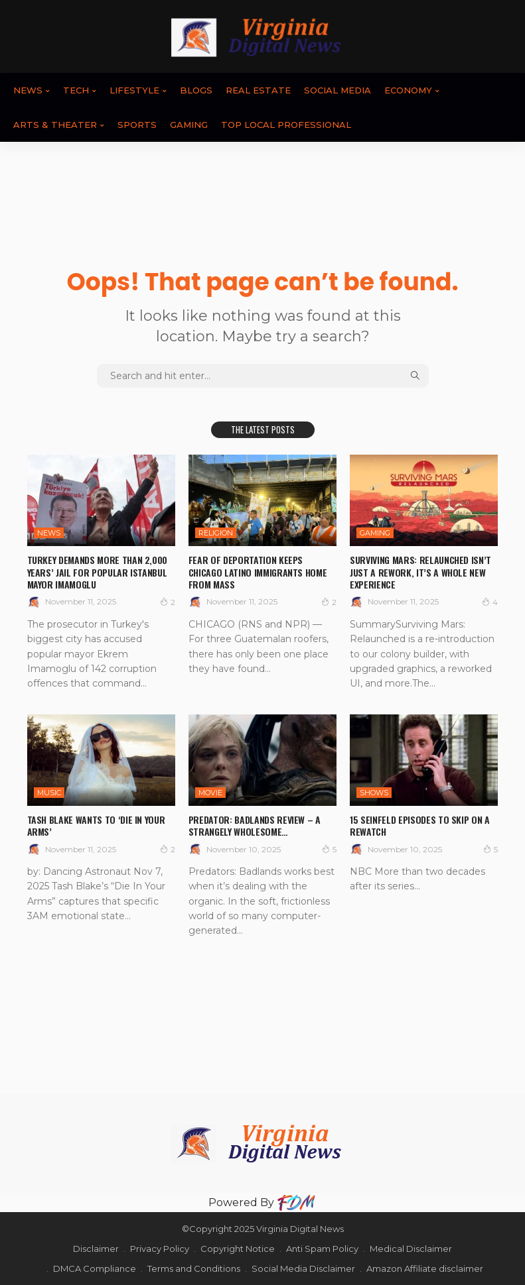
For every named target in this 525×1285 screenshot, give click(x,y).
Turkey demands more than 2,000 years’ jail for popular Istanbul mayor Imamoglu (97, 571)
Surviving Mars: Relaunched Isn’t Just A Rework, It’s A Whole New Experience (420, 571)
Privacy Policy (159, 1248)
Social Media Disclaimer (303, 1268)
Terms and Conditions (193, 1268)
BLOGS (196, 90)
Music (49, 792)
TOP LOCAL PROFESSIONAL (286, 124)
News (27, 90)
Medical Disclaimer (411, 1248)
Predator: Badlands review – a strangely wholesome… (254, 825)
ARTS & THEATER (55, 124)
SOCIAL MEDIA (337, 90)
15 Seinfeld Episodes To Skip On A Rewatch (419, 825)
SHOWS (374, 792)
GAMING (189, 124)
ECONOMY (408, 90)
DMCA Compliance (94, 1268)
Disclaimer (96, 1248)
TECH (76, 90)
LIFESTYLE (134, 90)
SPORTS (137, 124)
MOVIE (210, 792)
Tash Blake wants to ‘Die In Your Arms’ (96, 825)
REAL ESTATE (258, 90)
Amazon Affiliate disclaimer (424, 1268)
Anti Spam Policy (322, 1248)
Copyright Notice (237, 1248)
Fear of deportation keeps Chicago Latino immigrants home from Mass (257, 571)
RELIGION (215, 532)
